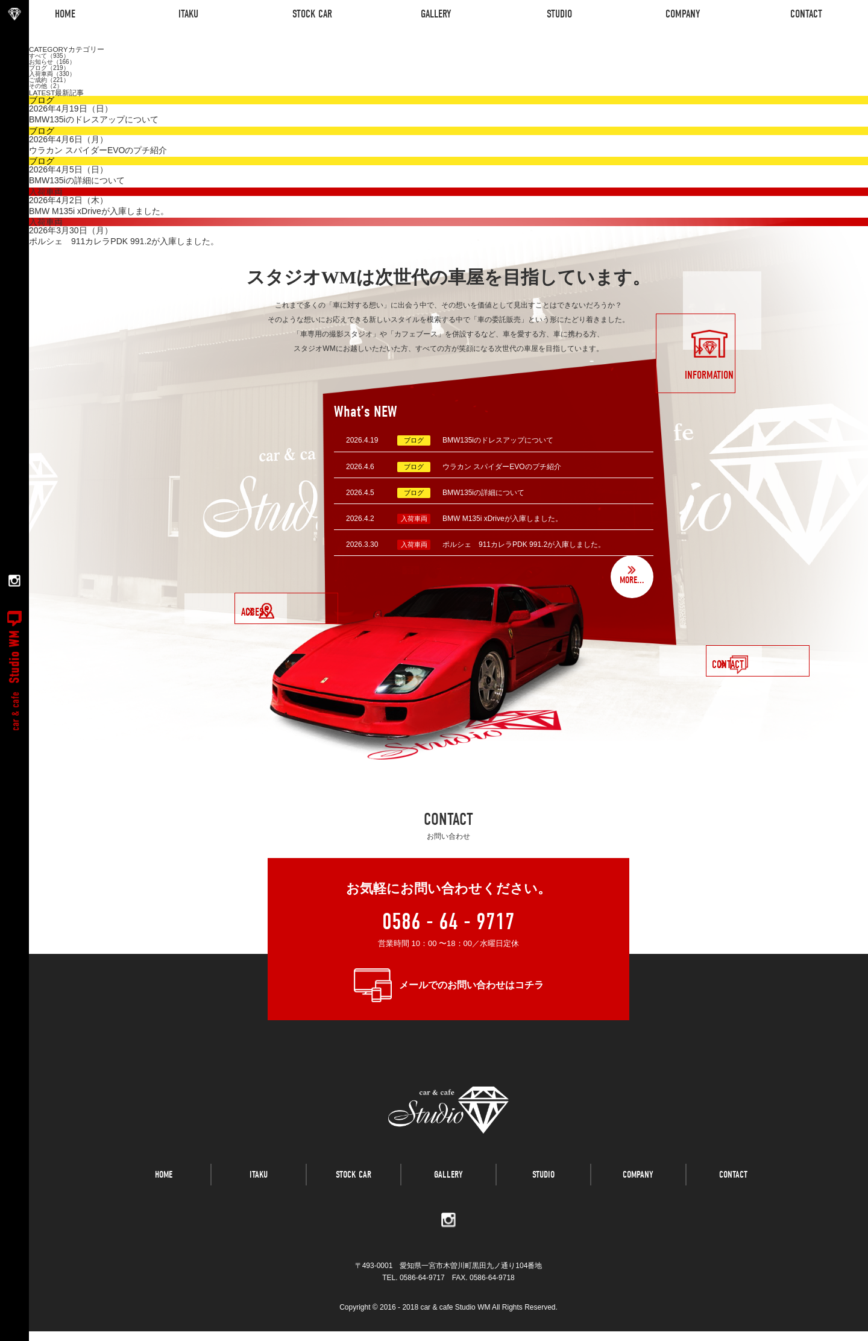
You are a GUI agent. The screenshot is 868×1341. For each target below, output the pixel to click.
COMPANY (638, 1193)
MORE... (629, 579)
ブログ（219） (49, 68)
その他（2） (46, 86)
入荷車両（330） (52, 74)
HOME (163, 1193)
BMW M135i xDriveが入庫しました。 (502, 518)
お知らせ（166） (52, 61)
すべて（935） (49, 55)
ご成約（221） (49, 80)
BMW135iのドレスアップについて (497, 440)
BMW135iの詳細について (483, 492)
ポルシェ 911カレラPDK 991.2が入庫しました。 (523, 544)
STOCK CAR (353, 1193)
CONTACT (733, 1193)
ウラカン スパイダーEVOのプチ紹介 (501, 466)
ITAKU (259, 1193)
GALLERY (448, 1193)
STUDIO (543, 1193)
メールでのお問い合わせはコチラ (471, 985)
